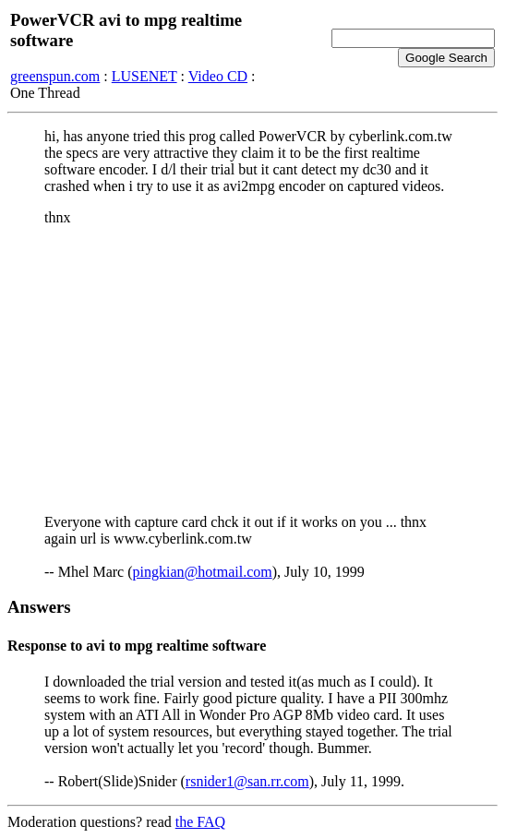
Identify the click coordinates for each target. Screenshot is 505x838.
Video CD (217, 76)
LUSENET (144, 76)
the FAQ (200, 822)
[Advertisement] (252, 370)
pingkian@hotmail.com (202, 572)
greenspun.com (55, 76)
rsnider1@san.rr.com (247, 781)
